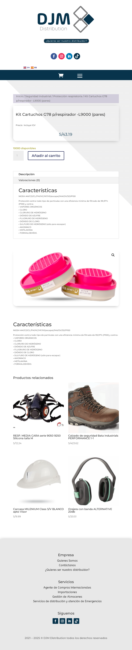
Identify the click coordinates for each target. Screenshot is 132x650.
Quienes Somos (67, 560)
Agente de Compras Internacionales (67, 587)
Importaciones (67, 592)
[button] (113, 255)
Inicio (19, 96)
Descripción (27, 174)
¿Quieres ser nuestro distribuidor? (66, 41)
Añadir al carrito (46, 156)
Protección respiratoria (67, 96)
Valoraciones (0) (29, 180)
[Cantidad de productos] (18, 156)
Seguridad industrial (38, 96)
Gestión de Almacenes (67, 596)
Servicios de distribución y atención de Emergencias (67, 601)
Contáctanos (67, 565)
